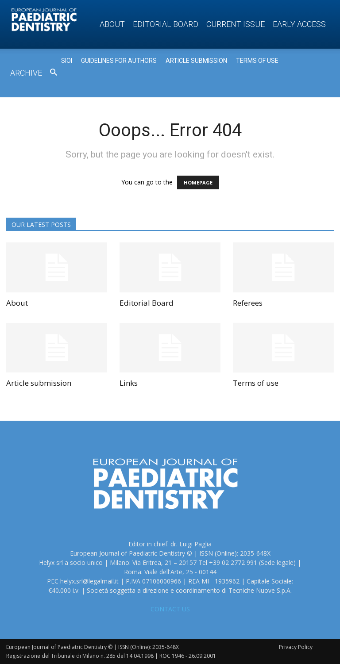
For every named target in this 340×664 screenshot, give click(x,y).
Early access (299, 24)
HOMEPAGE (198, 182)
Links (129, 383)
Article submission (38, 383)
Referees (248, 303)
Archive (26, 72)
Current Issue (235, 24)
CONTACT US (170, 609)
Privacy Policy (296, 647)
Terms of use (255, 383)
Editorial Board (165, 24)
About (112, 24)
